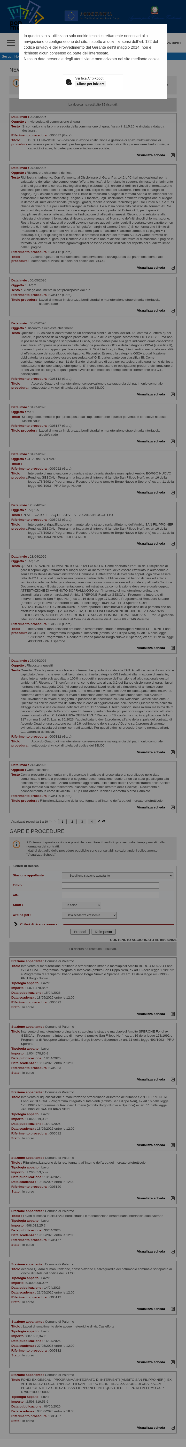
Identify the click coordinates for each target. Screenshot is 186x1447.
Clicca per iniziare (91, 84)
